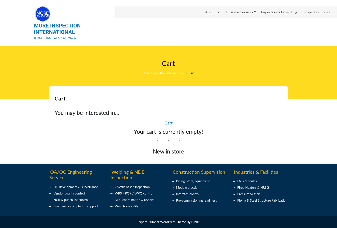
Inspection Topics (317, 12)
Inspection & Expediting (279, 12)
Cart (168, 122)
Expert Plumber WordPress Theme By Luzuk (169, 222)
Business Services (239, 12)
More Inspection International (57, 29)
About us (212, 12)
